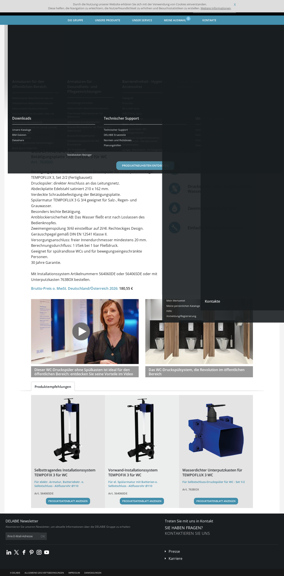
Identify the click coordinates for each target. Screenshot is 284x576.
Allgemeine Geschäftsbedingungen (44, 572)
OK (76, 536)
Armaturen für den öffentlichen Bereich (80, 30)
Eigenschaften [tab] (69, 134)
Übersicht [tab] (42, 134)
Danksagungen (92, 572)
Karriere (175, 558)
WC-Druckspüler (122, 30)
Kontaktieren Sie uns (187, 533)
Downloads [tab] (97, 134)
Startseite (16, 30)
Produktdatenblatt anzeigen (68, 501)
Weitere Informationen (216, 8)
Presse (174, 551)
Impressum (74, 572)
